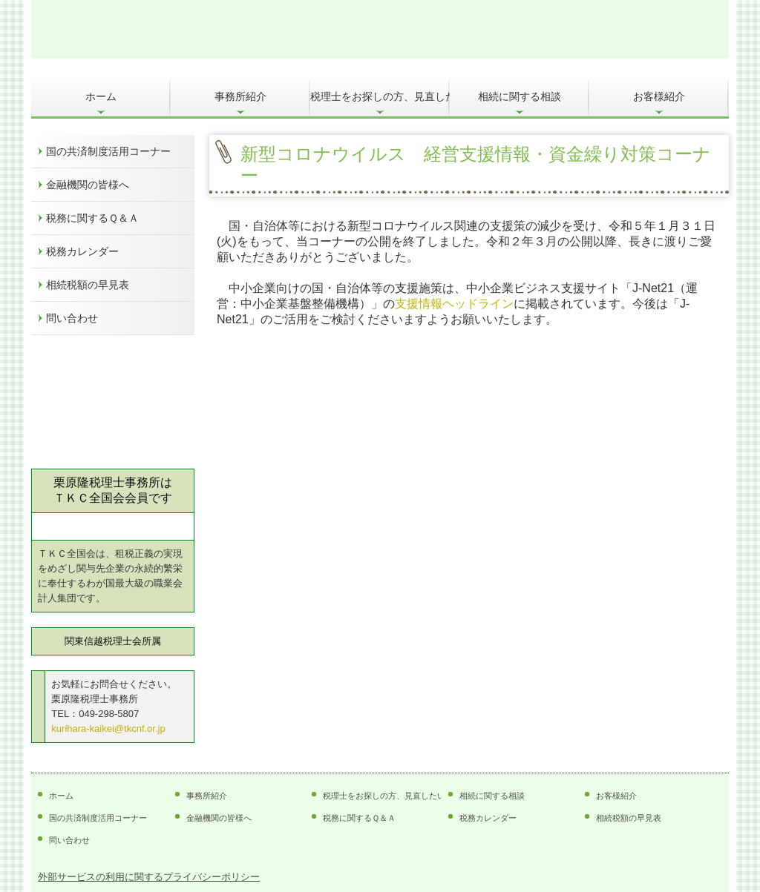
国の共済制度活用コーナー (108, 151)
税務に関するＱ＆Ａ (92, 218)
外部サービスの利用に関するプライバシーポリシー (149, 876)
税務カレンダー (82, 251)
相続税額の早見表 (87, 285)
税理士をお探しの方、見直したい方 (380, 96)
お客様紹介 (659, 96)
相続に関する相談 (519, 96)
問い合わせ (72, 318)
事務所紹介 (240, 96)
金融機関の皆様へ (87, 185)
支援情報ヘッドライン (454, 303)
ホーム (101, 96)
